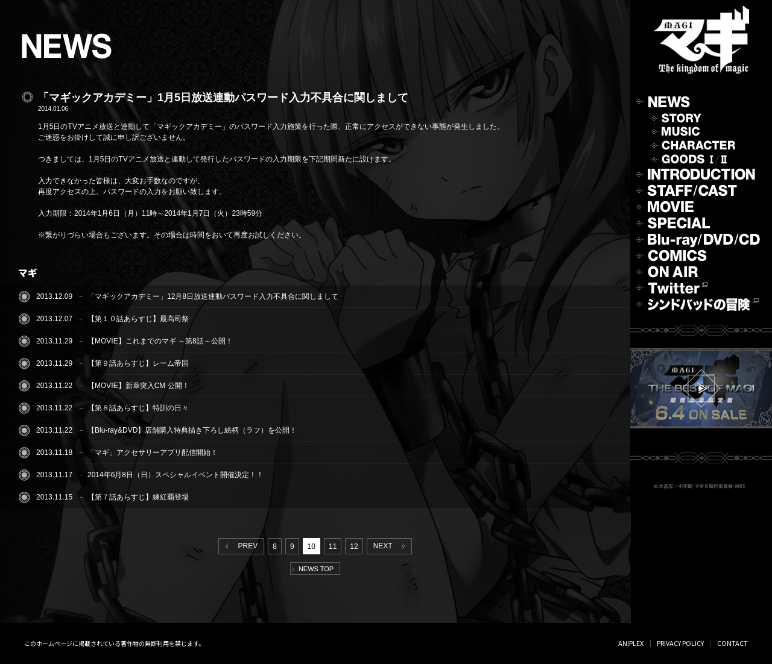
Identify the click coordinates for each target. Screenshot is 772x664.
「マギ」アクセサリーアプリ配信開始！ (152, 452)
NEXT (391, 546)
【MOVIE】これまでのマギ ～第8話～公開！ (160, 341)
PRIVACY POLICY (680, 643)
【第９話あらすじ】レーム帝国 (138, 363)
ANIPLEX (631, 643)
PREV (239, 546)
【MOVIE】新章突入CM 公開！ (138, 385)
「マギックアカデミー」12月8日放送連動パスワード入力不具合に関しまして (212, 296)
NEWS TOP (313, 568)
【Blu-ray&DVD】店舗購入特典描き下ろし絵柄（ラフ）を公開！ (192, 430)
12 (354, 546)
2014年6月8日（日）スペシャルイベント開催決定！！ (175, 475)
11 (333, 546)
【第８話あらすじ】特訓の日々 (138, 408)
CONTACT (732, 643)
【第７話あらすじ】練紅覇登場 (138, 497)
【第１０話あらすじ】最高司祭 (138, 319)
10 (311, 546)
